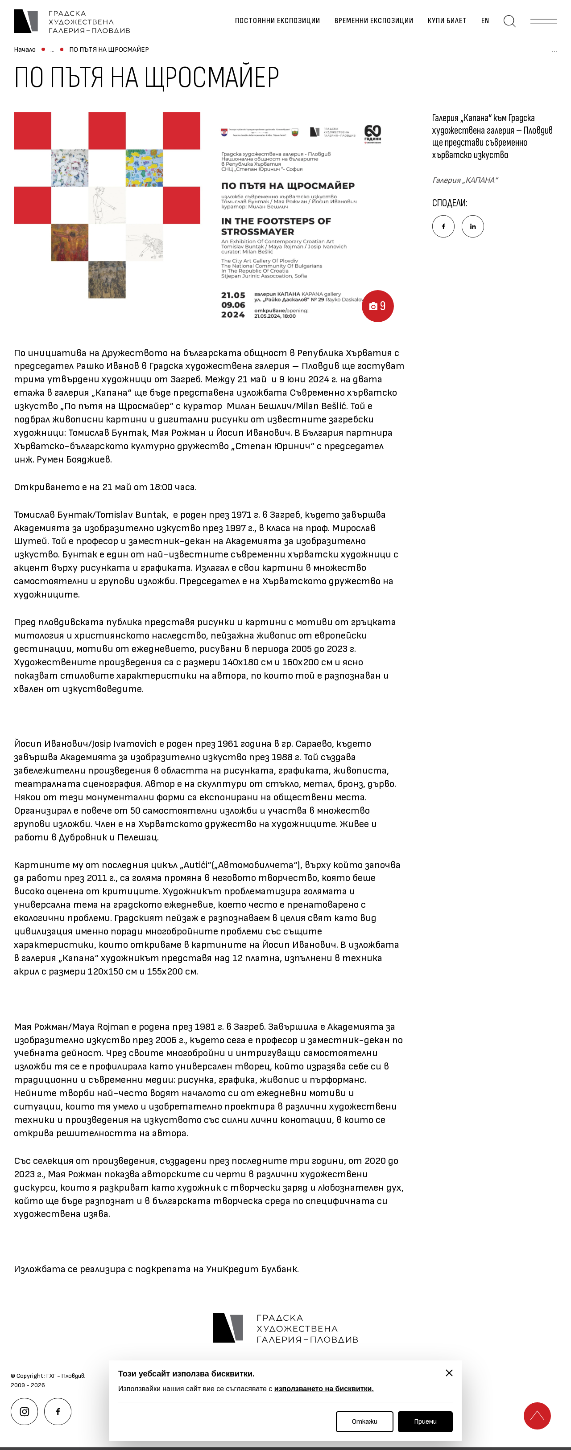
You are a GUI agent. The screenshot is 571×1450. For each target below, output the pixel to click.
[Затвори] (449, 1373)
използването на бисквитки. (324, 1389)
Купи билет (449, 23)
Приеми (425, 1421)
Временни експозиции (375, 23)
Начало (25, 53)
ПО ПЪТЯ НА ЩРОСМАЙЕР (232, 53)
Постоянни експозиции (279, 23)
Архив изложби (155, 53)
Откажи (364, 1421)
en (487, 23)
